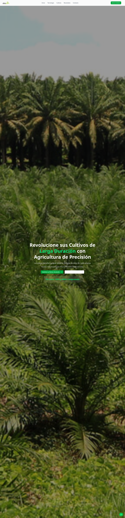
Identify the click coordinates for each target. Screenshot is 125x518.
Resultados (67, 3)
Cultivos (59, 3)
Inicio (43, 3)
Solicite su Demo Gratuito (52, 272)
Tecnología (51, 3)
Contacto (75, 3)
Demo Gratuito (116, 3)
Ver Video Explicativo (74, 272)
